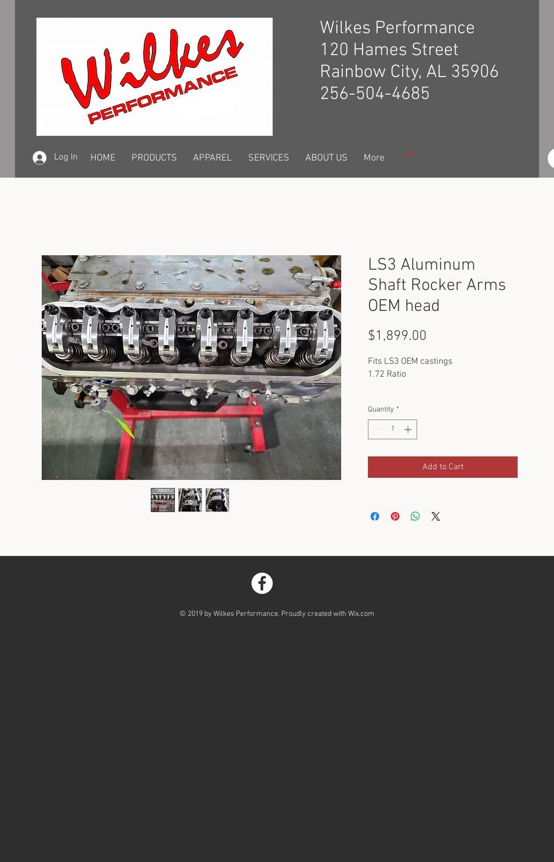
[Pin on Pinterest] (395, 516)
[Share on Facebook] (374, 516)
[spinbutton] (392, 429)
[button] (407, 154)
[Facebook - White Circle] (262, 583)
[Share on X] (435, 516)
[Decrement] (376, 429)
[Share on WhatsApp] (415, 516)
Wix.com (361, 614)
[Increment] (409, 429)
